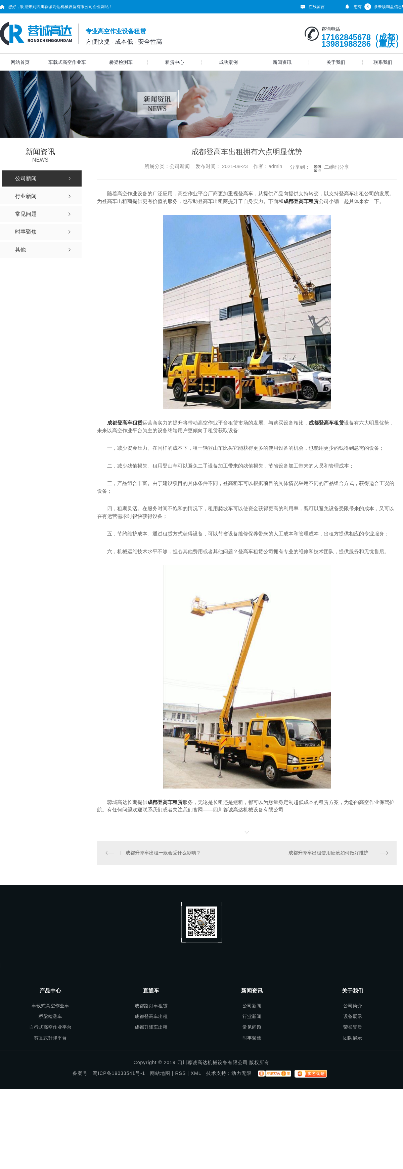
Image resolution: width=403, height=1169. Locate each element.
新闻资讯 (282, 62)
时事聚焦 (251, 1038)
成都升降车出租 (151, 1027)
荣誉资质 (352, 1027)
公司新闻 (251, 1006)
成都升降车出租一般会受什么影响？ (162, 852)
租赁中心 (174, 62)
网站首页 (20, 62)
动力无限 (241, 1073)
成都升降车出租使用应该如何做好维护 (328, 852)
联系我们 (382, 62)
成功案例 (228, 62)
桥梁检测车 (121, 62)
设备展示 (352, 1016)
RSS (180, 1073)
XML (196, 1073)
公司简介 (352, 1006)
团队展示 (352, 1038)
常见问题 (251, 1027)
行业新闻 (251, 1016)
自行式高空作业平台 (50, 1027)
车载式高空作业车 (67, 62)
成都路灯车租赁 (151, 1006)
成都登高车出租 (151, 1016)
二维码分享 (336, 167)
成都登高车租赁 (124, 423)
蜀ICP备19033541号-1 (119, 1073)
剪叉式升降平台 (50, 1038)
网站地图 (160, 1073)
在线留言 (317, 6)
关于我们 (335, 62)
